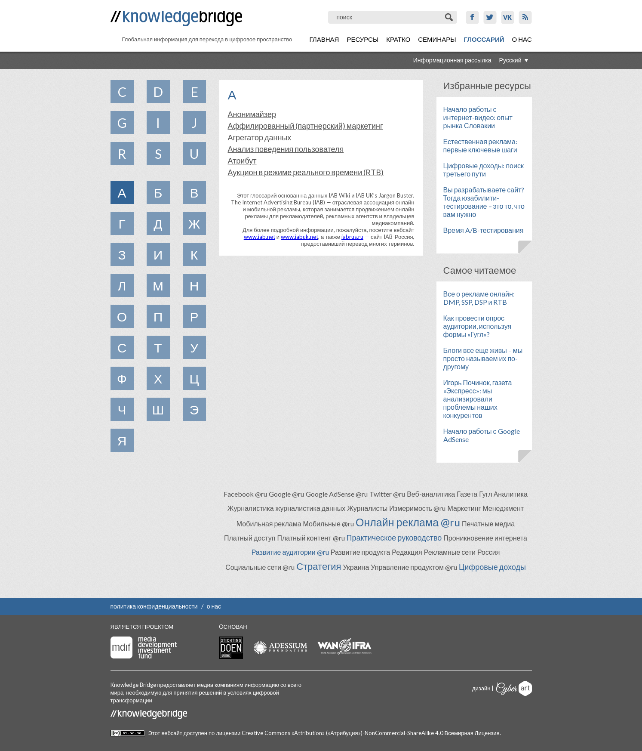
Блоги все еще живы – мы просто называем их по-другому (483, 358)
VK (507, 17)
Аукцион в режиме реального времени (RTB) (306, 172)
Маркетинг (464, 508)
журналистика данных (311, 508)
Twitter (490, 17)
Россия (488, 552)
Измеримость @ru (417, 508)
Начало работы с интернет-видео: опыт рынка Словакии (478, 117)
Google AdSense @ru (337, 494)
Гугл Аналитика (503, 494)
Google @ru (286, 494)
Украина (356, 567)
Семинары (437, 39)
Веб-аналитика (431, 494)
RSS (525, 17)
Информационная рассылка (452, 60)
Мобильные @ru (328, 523)
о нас (214, 606)
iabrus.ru (352, 236)
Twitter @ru (387, 494)
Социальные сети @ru (260, 567)
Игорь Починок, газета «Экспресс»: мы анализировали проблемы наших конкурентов (477, 398)
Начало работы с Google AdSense (481, 435)
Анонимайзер (252, 114)
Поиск (449, 17)
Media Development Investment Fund (144, 647)
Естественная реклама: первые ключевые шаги (480, 145)
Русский (510, 60)
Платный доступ (249, 538)
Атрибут (242, 160)
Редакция (407, 552)
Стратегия (318, 566)
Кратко (398, 39)
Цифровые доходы (492, 567)
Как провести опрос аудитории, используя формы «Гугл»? (477, 326)
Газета (467, 494)
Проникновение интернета (485, 538)
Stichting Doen (231, 648)
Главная (324, 39)
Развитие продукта (360, 552)
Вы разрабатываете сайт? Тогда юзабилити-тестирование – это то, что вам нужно (484, 201)
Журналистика (250, 508)
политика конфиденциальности (154, 606)
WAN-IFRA (344, 646)
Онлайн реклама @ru (408, 522)
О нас (521, 39)
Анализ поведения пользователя (286, 149)
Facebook (472, 17)
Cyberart (514, 688)
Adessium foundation (280, 647)
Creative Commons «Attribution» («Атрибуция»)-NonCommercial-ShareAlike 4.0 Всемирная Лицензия (370, 732)
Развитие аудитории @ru (290, 552)
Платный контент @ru (310, 538)
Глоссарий (484, 39)
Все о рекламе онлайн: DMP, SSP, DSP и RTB (479, 298)
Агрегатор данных (260, 137)
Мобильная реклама (269, 523)
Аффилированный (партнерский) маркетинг (305, 125)
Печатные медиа (488, 523)
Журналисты (367, 508)
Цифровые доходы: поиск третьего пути (483, 169)
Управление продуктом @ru (414, 567)
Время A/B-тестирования (483, 230)
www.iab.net (259, 236)
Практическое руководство (394, 537)
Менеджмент (503, 508)
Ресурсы (362, 39)
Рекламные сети (450, 552)
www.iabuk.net (299, 236)
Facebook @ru (245, 494)
